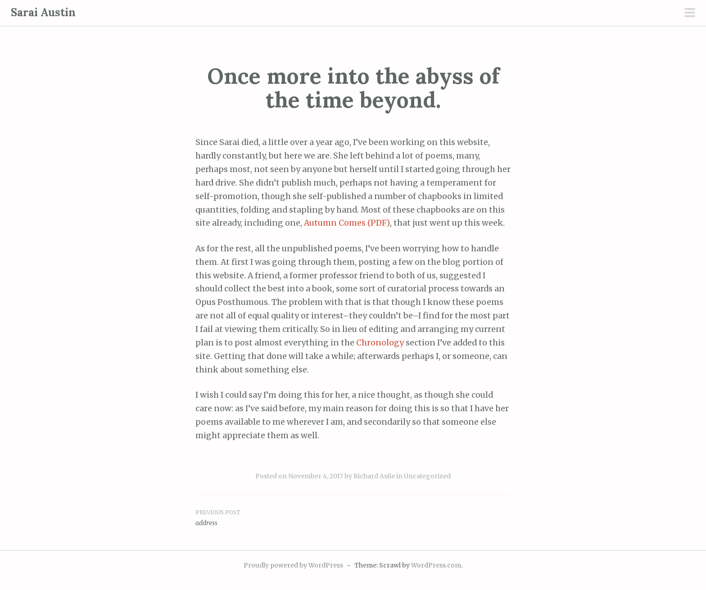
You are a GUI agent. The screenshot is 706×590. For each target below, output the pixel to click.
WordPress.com (436, 565)
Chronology (380, 343)
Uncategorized (427, 476)
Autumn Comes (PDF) (347, 223)
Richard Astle (374, 476)
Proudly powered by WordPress (293, 565)
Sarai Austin (43, 12)
